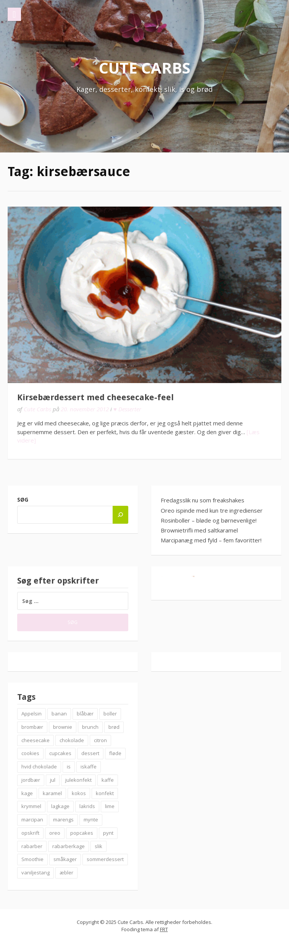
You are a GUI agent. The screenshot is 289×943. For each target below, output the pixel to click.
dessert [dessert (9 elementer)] (90, 753)
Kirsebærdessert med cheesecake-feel (95, 397)
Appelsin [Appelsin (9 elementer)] (31, 713)
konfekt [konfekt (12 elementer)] (105, 793)
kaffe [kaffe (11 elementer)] (108, 779)
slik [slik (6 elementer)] (98, 846)
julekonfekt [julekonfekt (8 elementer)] (78, 779)
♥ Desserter (127, 409)
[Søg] (120, 515)
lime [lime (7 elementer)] (110, 806)
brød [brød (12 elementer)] (113, 726)
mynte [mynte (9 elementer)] (91, 819)
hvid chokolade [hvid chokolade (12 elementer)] (39, 766)
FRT (164, 929)
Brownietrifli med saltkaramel (199, 530)
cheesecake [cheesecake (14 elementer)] (35, 740)
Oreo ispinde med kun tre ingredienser (212, 510)
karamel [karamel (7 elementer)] (52, 793)
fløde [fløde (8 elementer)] (115, 753)
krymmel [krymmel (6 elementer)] (31, 806)
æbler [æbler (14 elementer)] (66, 872)
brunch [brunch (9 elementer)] (90, 726)
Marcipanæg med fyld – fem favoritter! (211, 540)
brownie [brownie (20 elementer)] (62, 726)
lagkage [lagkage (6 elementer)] (60, 806)
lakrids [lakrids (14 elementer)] (87, 806)
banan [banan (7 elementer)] (59, 713)
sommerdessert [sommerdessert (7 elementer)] (105, 859)
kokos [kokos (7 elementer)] (79, 793)
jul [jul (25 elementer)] (52, 779)
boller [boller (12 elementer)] (110, 713)
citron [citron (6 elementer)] (100, 740)
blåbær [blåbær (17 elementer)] (85, 713)
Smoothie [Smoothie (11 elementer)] (32, 859)
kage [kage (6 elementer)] (27, 793)
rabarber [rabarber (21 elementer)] (31, 846)
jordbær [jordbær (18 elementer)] (30, 779)
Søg (22, 499)
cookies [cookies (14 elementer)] (30, 753)
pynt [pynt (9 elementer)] (108, 832)
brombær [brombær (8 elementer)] (32, 726)
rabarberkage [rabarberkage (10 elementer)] (68, 846)
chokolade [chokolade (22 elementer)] (72, 740)
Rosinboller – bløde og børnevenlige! (209, 520)
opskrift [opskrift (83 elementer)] (30, 832)
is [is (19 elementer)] (69, 766)
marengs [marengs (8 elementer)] (63, 819)
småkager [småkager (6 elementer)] (65, 859)
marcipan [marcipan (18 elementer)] (32, 819)
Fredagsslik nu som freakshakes (202, 500)
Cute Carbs (145, 67)
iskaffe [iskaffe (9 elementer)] (89, 766)
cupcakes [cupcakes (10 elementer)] (60, 753)
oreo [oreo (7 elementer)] (54, 832)
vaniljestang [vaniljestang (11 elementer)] (35, 872)
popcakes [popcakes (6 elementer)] (81, 832)
